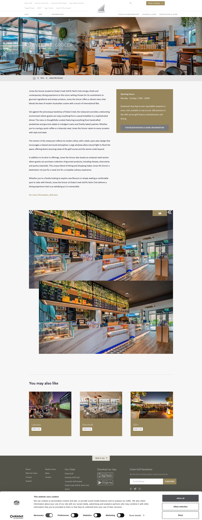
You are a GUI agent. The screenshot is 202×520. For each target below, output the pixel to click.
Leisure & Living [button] (149, 14)
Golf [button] (26, 14)
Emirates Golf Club (41, 3)
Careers (48, 477)
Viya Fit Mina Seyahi (63, 8)
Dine (42, 78)
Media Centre (50, 469)
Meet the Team (31, 473)
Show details (135, 513)
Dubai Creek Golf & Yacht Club (77, 485)
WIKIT (39, 8)
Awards (29, 481)
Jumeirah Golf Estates (59, 3)
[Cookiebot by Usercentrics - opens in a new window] (16, 515)
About (28, 469)
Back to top (100, 458)
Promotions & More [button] (168, 14)
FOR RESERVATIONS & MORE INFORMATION (144, 127)
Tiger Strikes (48, 8)
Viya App (134, 106)
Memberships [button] (58, 14)
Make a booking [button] (155, 3)
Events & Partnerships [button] (128, 14)
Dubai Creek (36, 429)
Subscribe (169, 481)
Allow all (180, 496)
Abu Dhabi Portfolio (76, 3)
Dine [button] (40, 14)
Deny (180, 513)
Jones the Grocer (56, 78)
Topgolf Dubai (29, 8)
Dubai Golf (28, 3)
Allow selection (180, 505)
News (47, 473)
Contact (29, 477)
